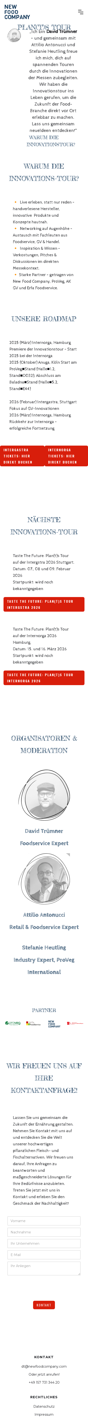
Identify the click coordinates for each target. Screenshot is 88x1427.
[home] (17, 12)
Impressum (44, 1414)
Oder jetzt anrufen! (44, 1374)
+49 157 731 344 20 (44, 1382)
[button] (80, 12)
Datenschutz (44, 1406)
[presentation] (43, 1287)
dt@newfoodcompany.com (44, 1366)
